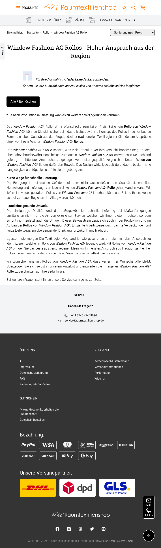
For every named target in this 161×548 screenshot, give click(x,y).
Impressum (27, 367)
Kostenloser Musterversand (112, 361)
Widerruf (100, 378)
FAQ (22, 378)
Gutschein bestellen (32, 419)
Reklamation (103, 372)
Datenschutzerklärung (34, 372)
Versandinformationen (109, 367)
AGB (22, 361)
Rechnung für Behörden (35, 384)
